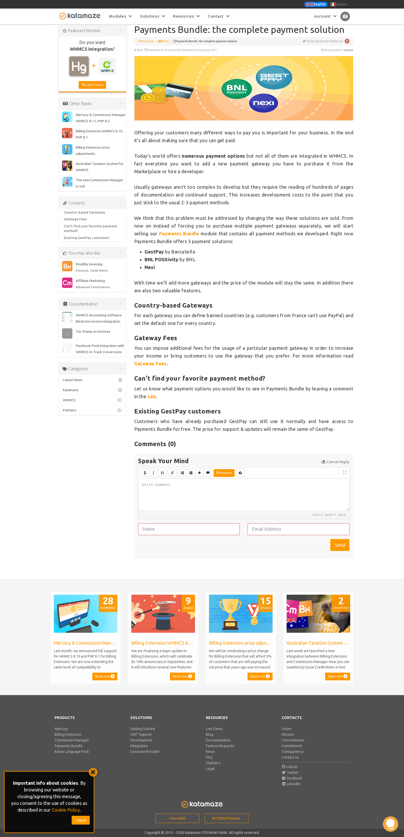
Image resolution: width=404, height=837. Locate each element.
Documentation (218, 746)
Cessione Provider (145, 757)
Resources (186, 16)
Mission (288, 740)
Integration (139, 752)
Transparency (293, 757)
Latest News (92, 386)
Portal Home (146, 47)
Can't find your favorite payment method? (90, 234)
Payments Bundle (69, 752)
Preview (224, 479)
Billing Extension (68, 740)
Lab (152, 402)
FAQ (209, 763)
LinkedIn (291, 790)
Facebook (292, 784)
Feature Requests (220, 752)
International (226, 824)
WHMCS (92, 406)
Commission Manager (72, 746)
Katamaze (92, 396)
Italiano (339, 4)
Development (141, 746)
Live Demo (214, 735)
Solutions (152, 16)
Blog (209, 740)
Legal (210, 775)
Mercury (61, 735)
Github (290, 773)
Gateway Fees (75, 225)
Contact (219, 16)
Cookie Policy (66, 809)
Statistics (213, 769)
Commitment (292, 752)
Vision (286, 735)
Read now (105, 682)
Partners (92, 416)
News (163, 47)
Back (138, 55)
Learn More (92, 90)
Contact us (290, 763)
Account (325, 16)
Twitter (290, 778)
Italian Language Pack (72, 757)
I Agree (80, 820)
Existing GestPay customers (86, 243)
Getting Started (142, 735)
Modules (120, 16)
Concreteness (293, 746)
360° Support (141, 740)
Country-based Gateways (84, 218)
